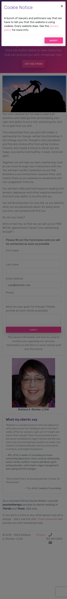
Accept (54, 40)
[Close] (62, 6)
